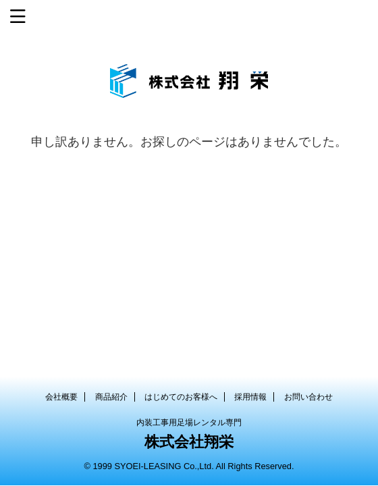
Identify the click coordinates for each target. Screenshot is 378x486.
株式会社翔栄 (189, 441)
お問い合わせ (308, 397)
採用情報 (250, 397)
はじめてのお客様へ (180, 397)
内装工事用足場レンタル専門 (189, 422)
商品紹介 (111, 397)
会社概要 (61, 397)
